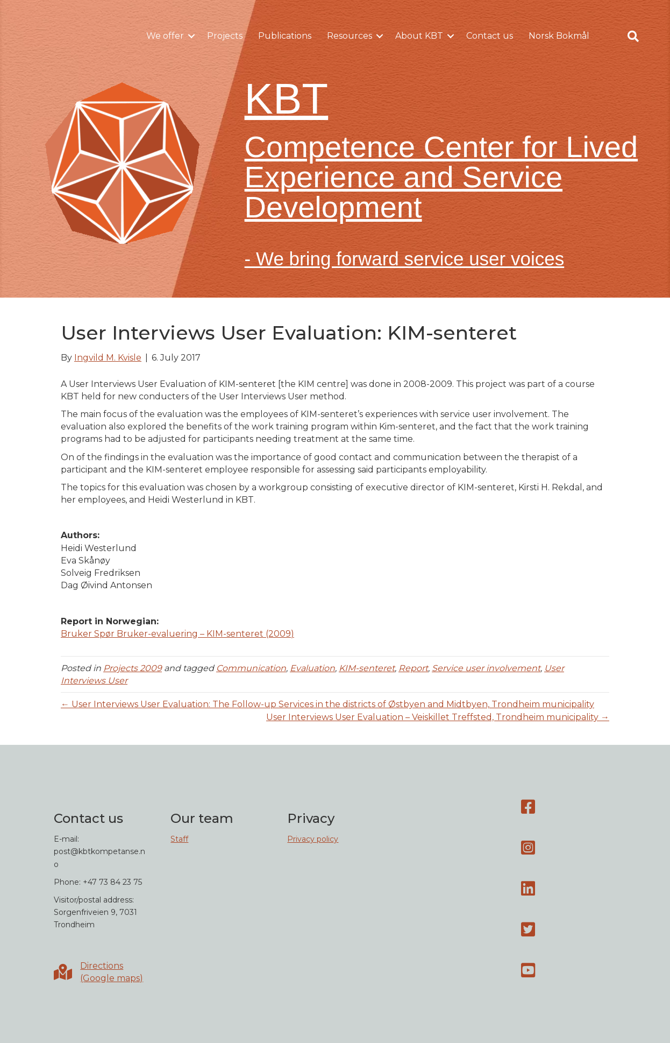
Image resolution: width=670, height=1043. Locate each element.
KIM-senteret (367, 668)
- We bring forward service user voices (405, 258)
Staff (179, 839)
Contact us (489, 36)
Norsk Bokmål (559, 36)
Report (413, 668)
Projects (225, 36)
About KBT (419, 36)
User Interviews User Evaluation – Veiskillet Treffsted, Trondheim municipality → (437, 717)
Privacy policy (312, 839)
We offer (165, 36)
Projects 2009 (132, 668)
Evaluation (312, 668)
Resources (349, 36)
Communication (251, 668)
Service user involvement (486, 668)
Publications (284, 36)
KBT (287, 99)
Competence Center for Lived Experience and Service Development (441, 177)
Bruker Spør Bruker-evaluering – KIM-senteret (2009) (177, 634)
